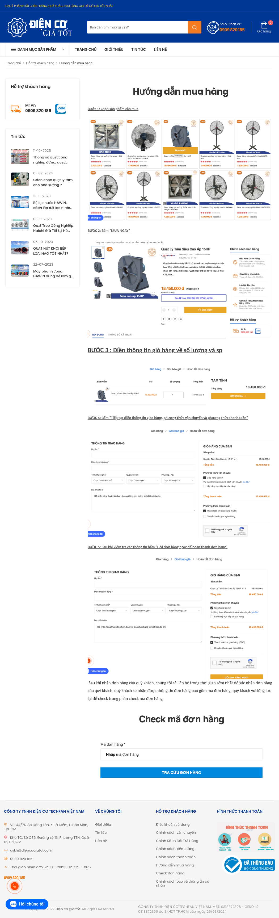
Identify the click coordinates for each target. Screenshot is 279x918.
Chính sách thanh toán (176, 857)
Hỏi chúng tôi (26, 904)
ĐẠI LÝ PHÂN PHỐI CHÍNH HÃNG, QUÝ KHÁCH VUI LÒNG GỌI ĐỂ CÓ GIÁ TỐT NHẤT (59, 6)
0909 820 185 (231, 30)
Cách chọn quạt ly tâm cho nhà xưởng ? (53, 182)
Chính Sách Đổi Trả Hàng (177, 840)
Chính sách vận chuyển (176, 832)
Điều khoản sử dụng (173, 824)
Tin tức (138, 49)
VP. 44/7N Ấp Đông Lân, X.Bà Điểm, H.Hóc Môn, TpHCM (46, 827)
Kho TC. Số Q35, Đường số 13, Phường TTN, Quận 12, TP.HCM (47, 840)
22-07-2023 (43, 264)
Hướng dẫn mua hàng (75, 63)
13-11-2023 (41, 196)
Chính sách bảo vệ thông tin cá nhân (182, 883)
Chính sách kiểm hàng (175, 848)
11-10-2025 (42, 150)
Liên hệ (160, 49)
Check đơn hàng (170, 873)
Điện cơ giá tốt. (68, 909)
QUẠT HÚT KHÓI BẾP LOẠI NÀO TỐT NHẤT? (50, 251)
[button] (37, 49)
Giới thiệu (113, 49)
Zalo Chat (227, 24)
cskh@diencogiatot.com (31, 850)
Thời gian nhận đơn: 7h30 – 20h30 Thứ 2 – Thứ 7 (50, 867)
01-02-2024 (43, 173)
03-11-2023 (42, 218)
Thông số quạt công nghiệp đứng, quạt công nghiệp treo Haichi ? (50, 165)
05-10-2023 (43, 241)
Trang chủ (85, 49)
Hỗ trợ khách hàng (40, 63)
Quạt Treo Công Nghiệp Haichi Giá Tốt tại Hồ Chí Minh (53, 230)
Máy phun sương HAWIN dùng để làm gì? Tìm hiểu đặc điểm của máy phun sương (53, 279)
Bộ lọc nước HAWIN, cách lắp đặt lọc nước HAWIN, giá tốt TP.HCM (52, 207)
